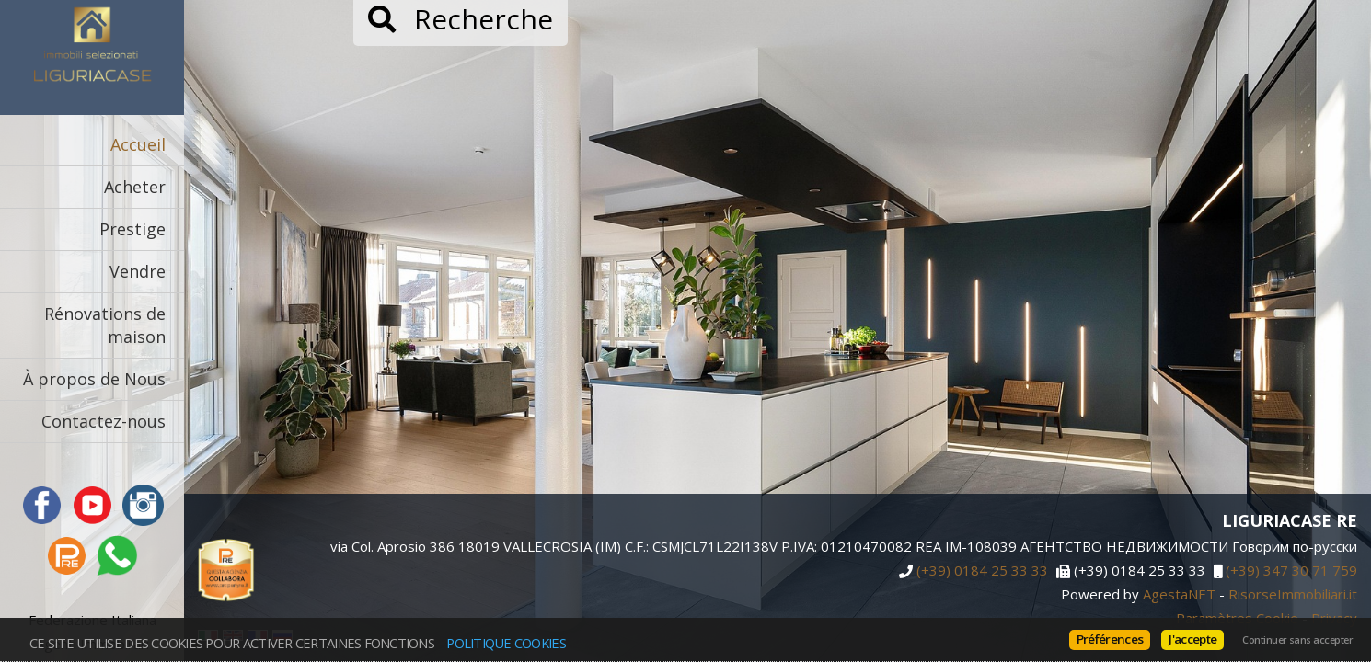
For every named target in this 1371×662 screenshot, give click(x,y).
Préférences (1110, 639)
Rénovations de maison (105, 325)
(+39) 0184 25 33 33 (982, 571)
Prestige (132, 229)
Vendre (137, 271)
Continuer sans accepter (1297, 639)
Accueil (138, 144)
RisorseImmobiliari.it (1292, 594)
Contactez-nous (103, 421)
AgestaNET (1179, 594)
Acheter (135, 187)
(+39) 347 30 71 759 (1291, 571)
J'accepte (1192, 639)
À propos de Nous (94, 379)
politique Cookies (506, 642)
